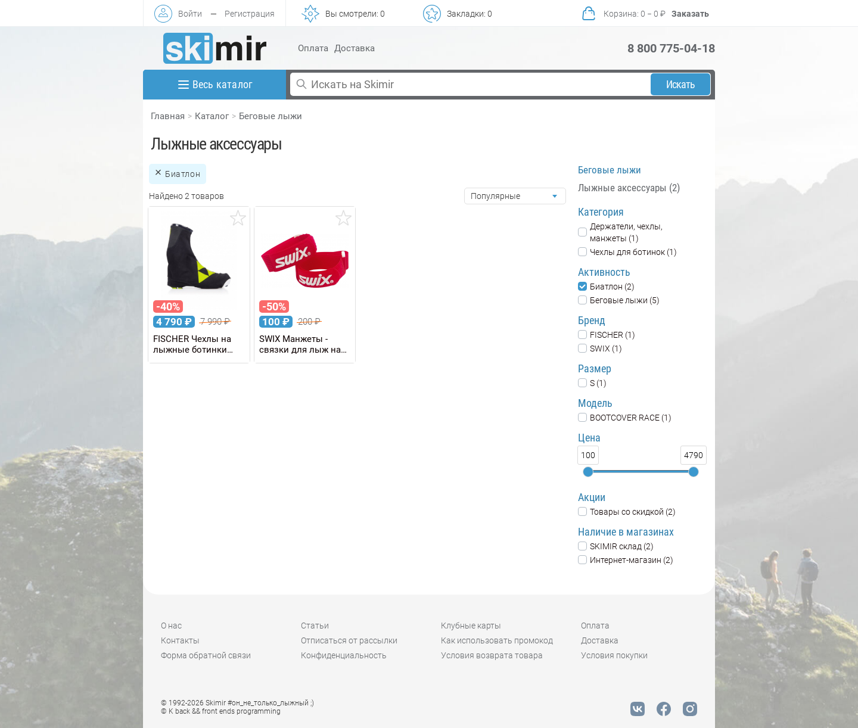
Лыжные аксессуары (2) (629, 188)
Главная (168, 116)
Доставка (354, 48)
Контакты (180, 640)
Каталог (212, 116)
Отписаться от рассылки (349, 640)
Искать (680, 84)
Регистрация (250, 13)
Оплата (313, 48)
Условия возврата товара (492, 655)
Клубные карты (471, 625)
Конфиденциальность (344, 655)
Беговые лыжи (270, 116)
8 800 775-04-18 (671, 48)
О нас (171, 625)
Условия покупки (614, 655)
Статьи (315, 625)
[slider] (588, 471)
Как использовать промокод (497, 640)
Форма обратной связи (206, 655)
